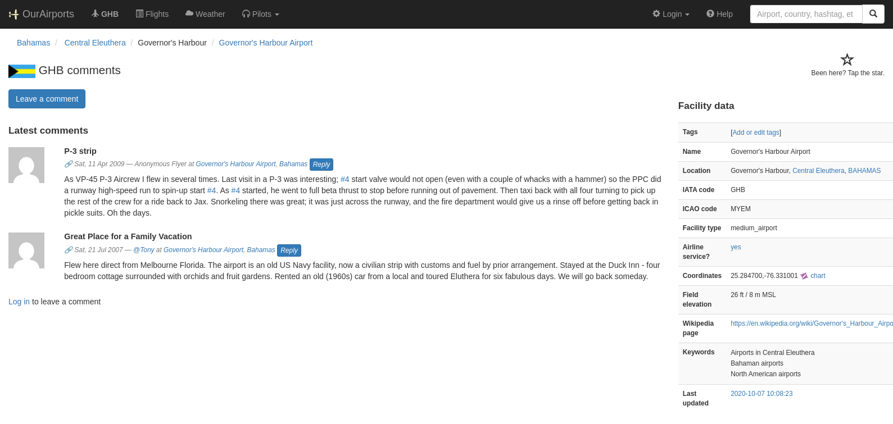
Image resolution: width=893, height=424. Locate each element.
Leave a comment (47, 98)
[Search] (873, 14)
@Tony (143, 250)
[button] (261, 14)
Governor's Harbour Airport (266, 42)
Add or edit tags (755, 132)
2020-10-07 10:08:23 (761, 394)
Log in (19, 301)
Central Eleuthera (818, 171)
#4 (345, 179)
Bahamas (293, 164)
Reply (321, 164)
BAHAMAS (864, 171)
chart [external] (813, 276)
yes (736, 247)
